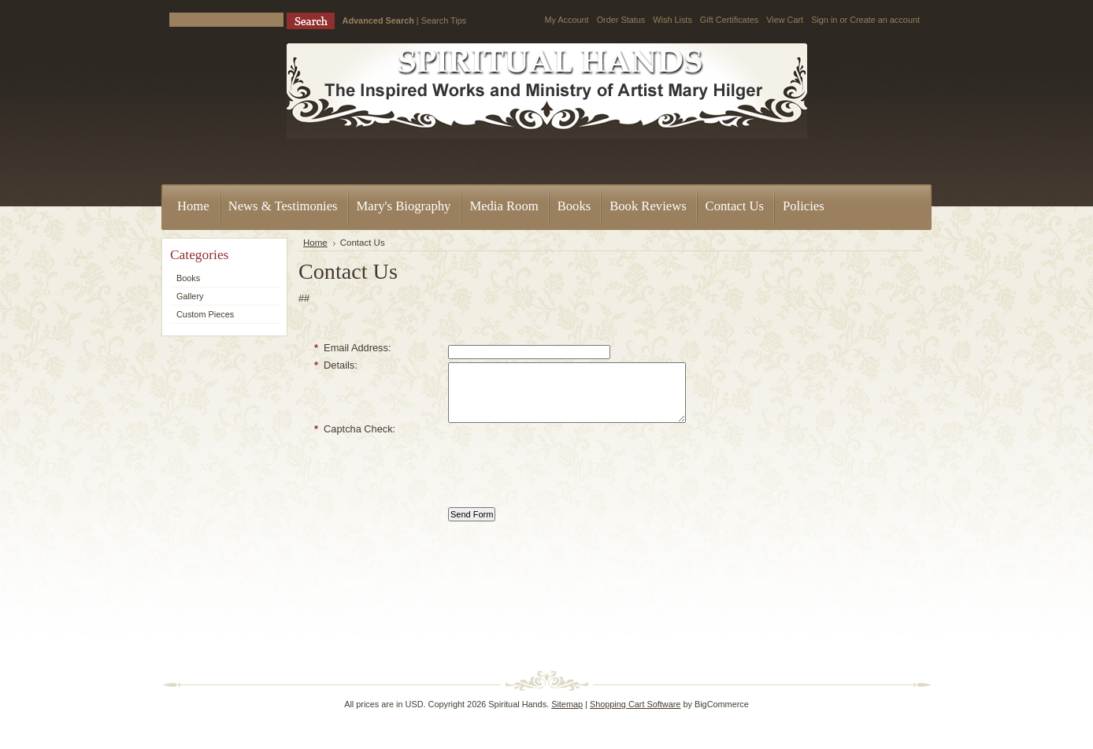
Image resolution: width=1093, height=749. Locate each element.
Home (315, 242)
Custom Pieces (205, 314)
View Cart (784, 19)
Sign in (824, 19)
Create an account (885, 19)
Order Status (621, 19)
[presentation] (567, 468)
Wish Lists (672, 19)
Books (188, 278)
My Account (566, 19)
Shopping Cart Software (635, 704)
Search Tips (443, 20)
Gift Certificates (729, 19)
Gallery (189, 296)
